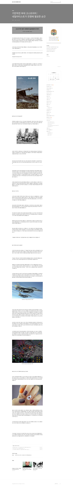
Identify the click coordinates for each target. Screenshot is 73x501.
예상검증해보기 (50, 132)
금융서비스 (49, 112)
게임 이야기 (49, 101)
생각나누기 (49, 93)
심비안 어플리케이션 (51, 121)
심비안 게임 (50, 124)
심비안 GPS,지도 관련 (51, 123)
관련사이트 (56, 497)
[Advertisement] (27, 444)
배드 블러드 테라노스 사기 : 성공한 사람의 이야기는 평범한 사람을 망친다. (21, 460)
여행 (48, 106)
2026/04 (53, 72)
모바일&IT (49, 89)
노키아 (48, 120)
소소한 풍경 (49, 109)
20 (50, 79)
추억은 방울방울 (49, 129)
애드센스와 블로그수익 (50, 115)
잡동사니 (48, 131)
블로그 (48, 114)
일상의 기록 (50, 135)
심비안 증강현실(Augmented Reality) (53, 125)
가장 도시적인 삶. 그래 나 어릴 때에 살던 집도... (18, 461)
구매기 (48, 99)
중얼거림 (49, 117)
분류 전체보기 (50, 84)
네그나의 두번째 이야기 (16, 2)
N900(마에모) (50, 126)
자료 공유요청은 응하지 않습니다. (51, 49)
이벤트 (48, 128)
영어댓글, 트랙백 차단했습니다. (51, 51)
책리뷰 (13, 459)
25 (58, 79)
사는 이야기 (49, 118)
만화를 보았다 (49, 94)
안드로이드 (49, 86)
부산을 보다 (50, 107)
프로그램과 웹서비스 (50, 91)
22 (53, 79)
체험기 (48, 104)
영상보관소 (49, 110)
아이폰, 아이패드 (50, 88)
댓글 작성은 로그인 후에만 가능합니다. (52, 48)
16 (55, 78)
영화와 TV (49, 102)
